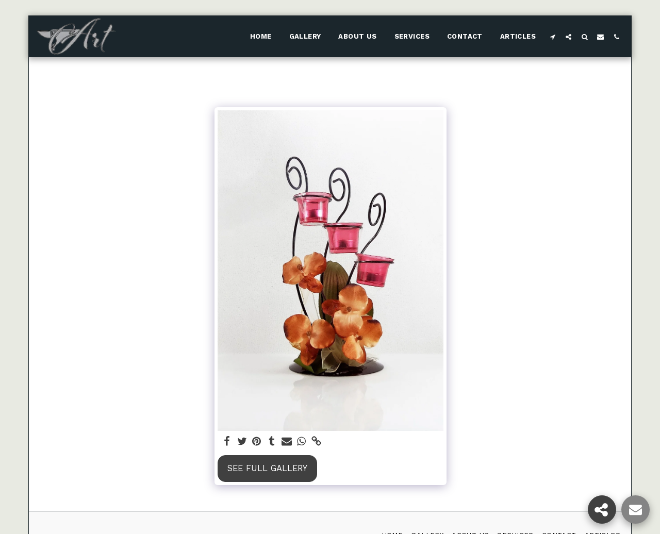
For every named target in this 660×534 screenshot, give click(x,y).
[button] (552, 36)
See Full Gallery (267, 468)
